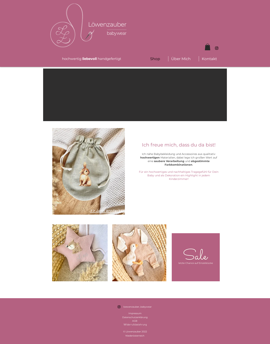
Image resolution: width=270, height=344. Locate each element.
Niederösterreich (134, 335)
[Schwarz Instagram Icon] (216, 48)
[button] (207, 47)
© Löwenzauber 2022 (135, 331)
